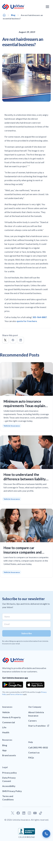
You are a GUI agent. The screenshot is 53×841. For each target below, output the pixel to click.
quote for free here (27, 321)
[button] (5, 340)
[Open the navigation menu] (47, 6)
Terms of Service (16, 694)
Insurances (7, 707)
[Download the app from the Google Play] (12, 685)
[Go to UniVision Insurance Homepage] (13, 7)
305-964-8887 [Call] (39, 317)
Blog (13, 15)
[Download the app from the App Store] (35, 685)
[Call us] (46, 834)
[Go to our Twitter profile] (12, 813)
